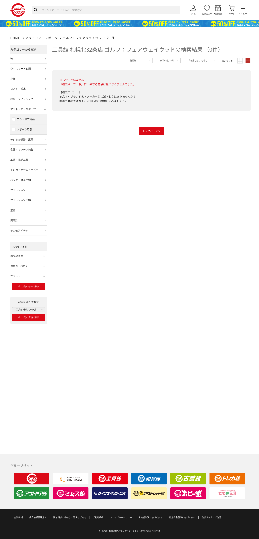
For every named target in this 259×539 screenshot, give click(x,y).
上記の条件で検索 (28, 286)
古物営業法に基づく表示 (151, 517)
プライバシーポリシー (121, 517)
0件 (112, 38)
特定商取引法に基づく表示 (182, 517)
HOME (15, 38)
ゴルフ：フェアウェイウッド (83, 38)
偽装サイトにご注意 (212, 517)
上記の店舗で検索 (28, 317)
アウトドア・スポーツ (41, 38)
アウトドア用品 (26, 119)
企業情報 (18, 517)
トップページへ (151, 131)
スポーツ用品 (24, 129)
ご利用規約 (98, 517)
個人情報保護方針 (38, 517)
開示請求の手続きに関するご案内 (69, 517)
